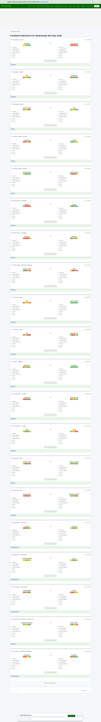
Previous (85, 690)
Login (92, 6)
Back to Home (15, 31)
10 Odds (78, 6)
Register (96, 6)
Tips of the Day (58, 6)
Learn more (44, 2)
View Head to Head (50, 61)
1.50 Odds (83, 6)
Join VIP (87, 6)
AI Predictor (65, 6)
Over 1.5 (39, 6)
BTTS (43, 6)
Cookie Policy (29, 718)
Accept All (71, 716)
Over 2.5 (34, 6)
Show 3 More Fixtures (51, 683)
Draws (52, 6)
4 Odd (73, 6)
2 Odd (70, 6)
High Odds (47, 6)
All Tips (29, 6)
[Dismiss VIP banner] (93, 2)
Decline (79, 716)
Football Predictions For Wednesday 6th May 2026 (36, 35)
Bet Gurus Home (6, 6)
